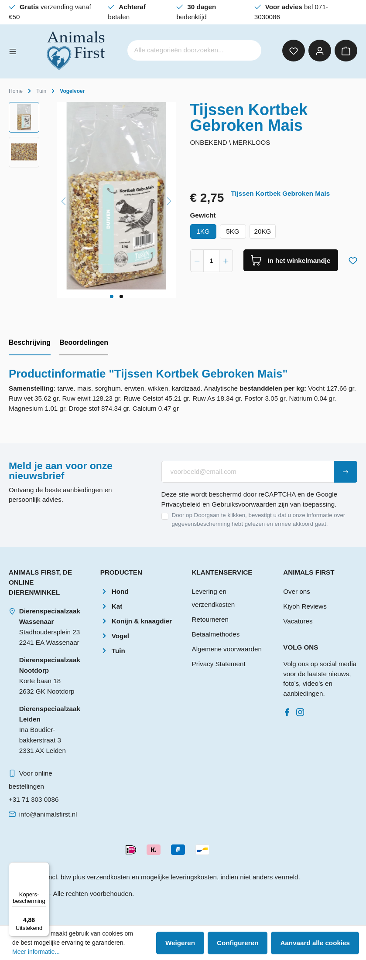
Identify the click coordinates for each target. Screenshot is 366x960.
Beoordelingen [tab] (83, 342)
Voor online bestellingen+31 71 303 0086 (33, 786)
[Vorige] (63, 200)
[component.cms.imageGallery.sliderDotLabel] (111, 296)
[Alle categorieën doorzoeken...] (182, 50)
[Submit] (345, 472)
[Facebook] (288, 710)
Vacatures (297, 621)
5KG (232, 231)
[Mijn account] (319, 50)
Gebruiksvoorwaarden (244, 504)
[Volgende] (169, 200)
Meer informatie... (36, 951)
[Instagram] (302, 710)
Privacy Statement (219, 663)
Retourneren (210, 619)
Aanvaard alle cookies (315, 942)
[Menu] (13, 50)
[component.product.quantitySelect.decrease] (197, 260)
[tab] (30, 343)
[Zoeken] (249, 50)
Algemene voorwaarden (227, 649)
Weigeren (180, 942)
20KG (262, 231)
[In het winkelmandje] (291, 260)
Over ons (296, 591)
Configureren (237, 942)
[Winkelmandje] (346, 50)
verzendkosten (108, 877)
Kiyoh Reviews (305, 606)
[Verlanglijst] (293, 50)
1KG (202, 231)
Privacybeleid (181, 504)
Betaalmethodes (216, 634)
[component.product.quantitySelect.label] (211, 260)
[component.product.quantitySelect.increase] (226, 260)
